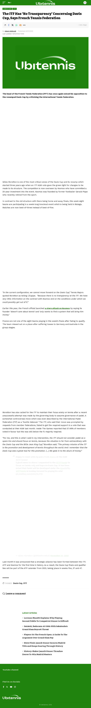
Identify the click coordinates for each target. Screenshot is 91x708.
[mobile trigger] (5, 2)
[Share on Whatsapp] (16, 25)
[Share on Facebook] (8, 25)
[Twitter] (7, 687)
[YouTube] (11, 687)
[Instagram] (15, 687)
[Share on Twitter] (12, 25)
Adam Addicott (10, 31)
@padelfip (65, 468)
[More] (24, 25)
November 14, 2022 (59, 556)
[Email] (20, 25)
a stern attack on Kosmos (57, 308)
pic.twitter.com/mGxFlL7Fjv (29, 474)
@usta (53, 457)
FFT (25, 583)
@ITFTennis (21, 460)
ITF (14, 8)
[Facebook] (3, 687)
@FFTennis (21, 471)
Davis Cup (7, 8)
